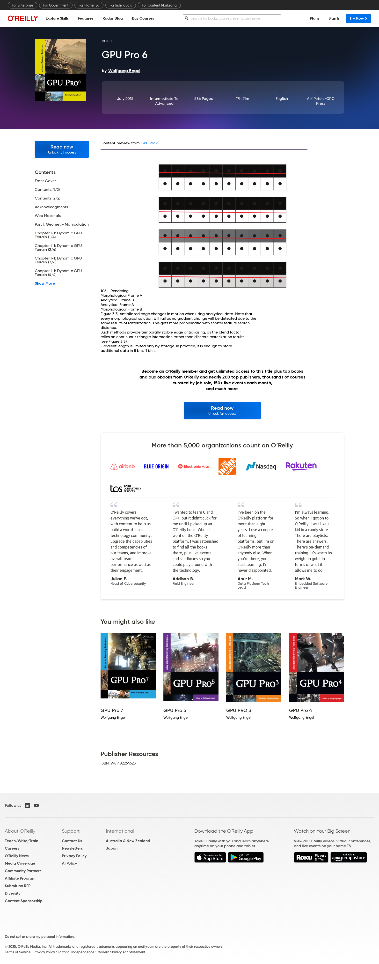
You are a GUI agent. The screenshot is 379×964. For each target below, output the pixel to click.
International (120, 831)
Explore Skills (57, 18)
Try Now (359, 18)
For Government (55, 5)
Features (85, 18)
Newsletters (72, 848)
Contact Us (72, 840)
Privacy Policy (74, 855)
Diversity (12, 893)
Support (71, 831)
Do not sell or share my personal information (39, 936)
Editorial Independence (76, 952)
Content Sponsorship (24, 900)
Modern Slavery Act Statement (121, 952)
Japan (111, 848)
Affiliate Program (20, 878)
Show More (45, 283)
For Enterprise (22, 5)
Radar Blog (112, 18)
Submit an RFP (17, 885)
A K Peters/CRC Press (321, 101)
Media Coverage (20, 863)
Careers (12, 848)
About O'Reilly (20, 831)
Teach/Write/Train (21, 840)
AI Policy (69, 863)
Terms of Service (17, 952)
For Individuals (120, 5)
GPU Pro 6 (150, 143)
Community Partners (23, 870)
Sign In (334, 18)
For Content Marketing (159, 5)
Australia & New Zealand (128, 840)
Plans (314, 18)
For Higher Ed (89, 5)
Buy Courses (143, 18)
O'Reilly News (17, 855)
